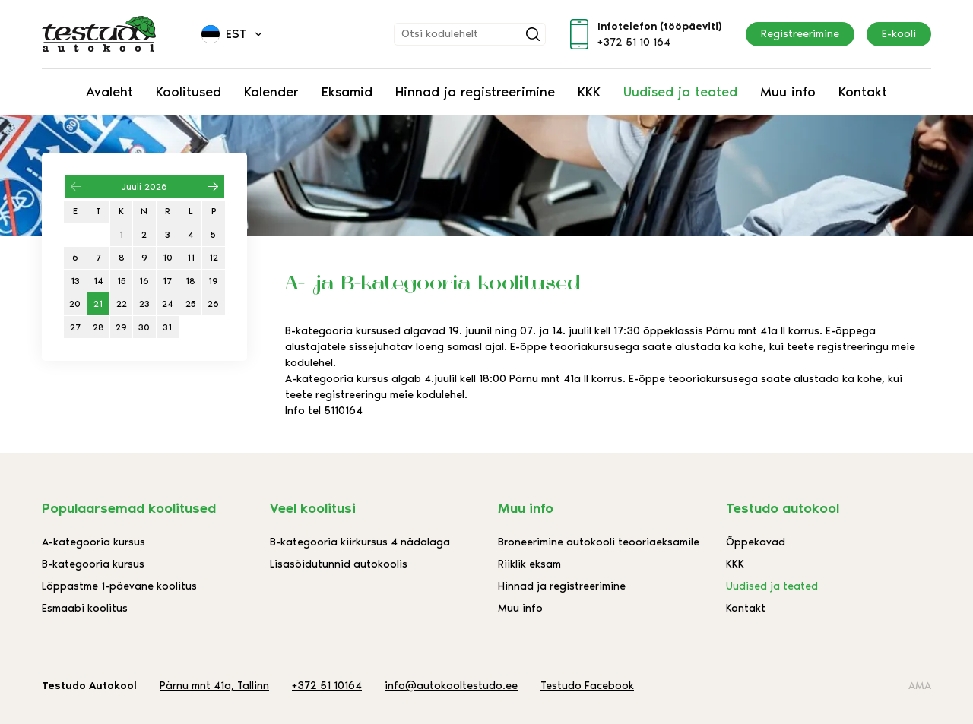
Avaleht (109, 92)
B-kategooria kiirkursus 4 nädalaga (360, 542)
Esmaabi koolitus (85, 608)
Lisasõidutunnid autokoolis (338, 564)
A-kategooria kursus (93, 542)
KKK (589, 92)
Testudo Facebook (587, 685)
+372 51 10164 (327, 685)
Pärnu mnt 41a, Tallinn (214, 685)
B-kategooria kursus (93, 564)
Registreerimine (800, 33)
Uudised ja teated (680, 92)
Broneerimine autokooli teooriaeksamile (598, 542)
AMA (919, 685)
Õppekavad (755, 542)
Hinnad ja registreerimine (475, 92)
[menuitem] (233, 34)
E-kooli (899, 33)
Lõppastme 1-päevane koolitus (119, 586)
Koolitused (188, 92)
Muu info (788, 92)
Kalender (271, 92)
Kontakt (862, 92)
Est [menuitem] (236, 34)
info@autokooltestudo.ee (451, 685)
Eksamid (347, 92)
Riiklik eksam (529, 564)
